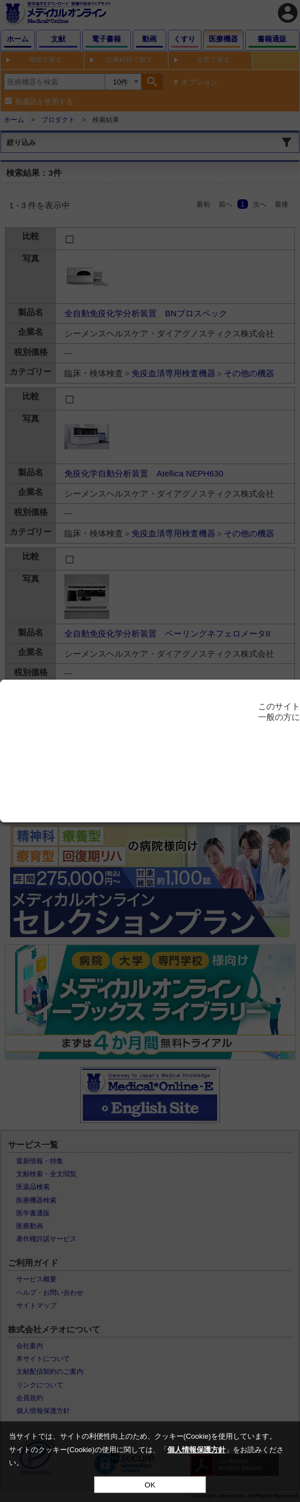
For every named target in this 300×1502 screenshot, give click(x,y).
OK (149, 1485)
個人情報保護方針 (196, 1449)
